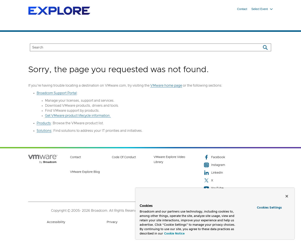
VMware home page (166, 85)
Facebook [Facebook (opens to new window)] (214, 157)
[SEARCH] (141, 47)
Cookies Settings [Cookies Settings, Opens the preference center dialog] (269, 207)
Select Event (262, 9)
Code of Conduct (124, 157)
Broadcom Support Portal (57, 93)
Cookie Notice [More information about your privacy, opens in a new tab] (174, 233)
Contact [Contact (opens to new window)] (75, 157)
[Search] (265, 47)
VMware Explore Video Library (169, 160)
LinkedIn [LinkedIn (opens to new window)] (213, 172)
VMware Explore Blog (85, 171)
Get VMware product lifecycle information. (78, 115)
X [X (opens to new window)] (208, 180)
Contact (242, 9)
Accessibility (56, 222)
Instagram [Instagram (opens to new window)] (214, 165)
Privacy (112, 222)
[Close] (286, 196)
